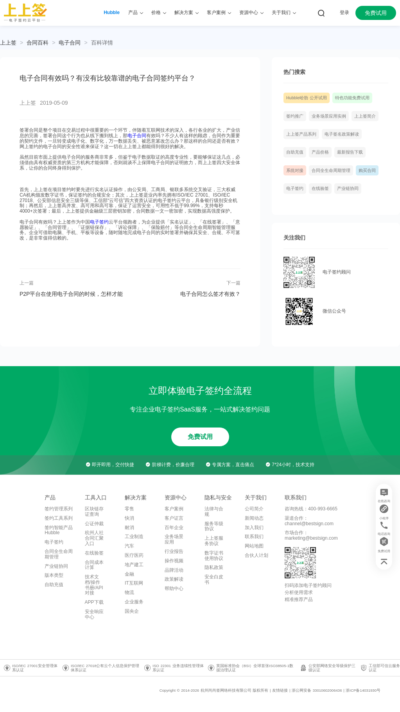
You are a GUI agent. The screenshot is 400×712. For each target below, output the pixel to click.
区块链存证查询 (94, 511)
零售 (129, 509)
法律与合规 (213, 511)
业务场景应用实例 (329, 116)
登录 (344, 12)
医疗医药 (134, 555)
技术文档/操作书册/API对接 (94, 585)
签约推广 (294, 116)
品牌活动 (174, 570)
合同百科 (37, 42)
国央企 (132, 611)
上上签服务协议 (213, 540)
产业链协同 (348, 188)
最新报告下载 (350, 152)
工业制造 (134, 536)
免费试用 (376, 13)
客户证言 (174, 518)
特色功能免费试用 (352, 97)
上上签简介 (365, 116)
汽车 (129, 546)
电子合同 (70, 42)
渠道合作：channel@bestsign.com (309, 520)
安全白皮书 (213, 579)
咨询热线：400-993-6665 (311, 509)
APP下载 (94, 602)
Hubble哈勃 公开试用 (306, 97)
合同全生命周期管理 (331, 170)
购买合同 (367, 170)
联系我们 (254, 536)
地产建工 (134, 564)
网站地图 (254, 546)
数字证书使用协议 (213, 555)
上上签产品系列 (301, 134)
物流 (129, 592)
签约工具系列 (59, 518)
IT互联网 (134, 583)
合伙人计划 (256, 555)
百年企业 (174, 527)
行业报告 (174, 551)
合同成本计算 (94, 565)
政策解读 (174, 579)
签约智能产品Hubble (59, 530)
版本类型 (54, 575)
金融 (129, 574)
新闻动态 (254, 518)
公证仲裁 (94, 523)
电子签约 (99, 222)
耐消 (129, 527)
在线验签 (320, 188)
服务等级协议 (213, 526)
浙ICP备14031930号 (363, 690)
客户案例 (174, 509)
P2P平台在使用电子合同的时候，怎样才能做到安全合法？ (71, 294)
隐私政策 (213, 567)
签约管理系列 (59, 509)
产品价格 (320, 152)
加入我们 (254, 527)
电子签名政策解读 (342, 134)
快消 (129, 518)
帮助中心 (174, 588)
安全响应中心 (94, 614)
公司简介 (254, 509)
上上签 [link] (8, 42)
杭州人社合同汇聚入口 (94, 538)
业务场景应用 (174, 539)
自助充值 (294, 152)
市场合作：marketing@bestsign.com (311, 535)
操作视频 (174, 561)
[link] (37, 42)
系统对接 (294, 170)
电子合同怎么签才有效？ (210, 294)
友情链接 (280, 690)
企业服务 (134, 602)
